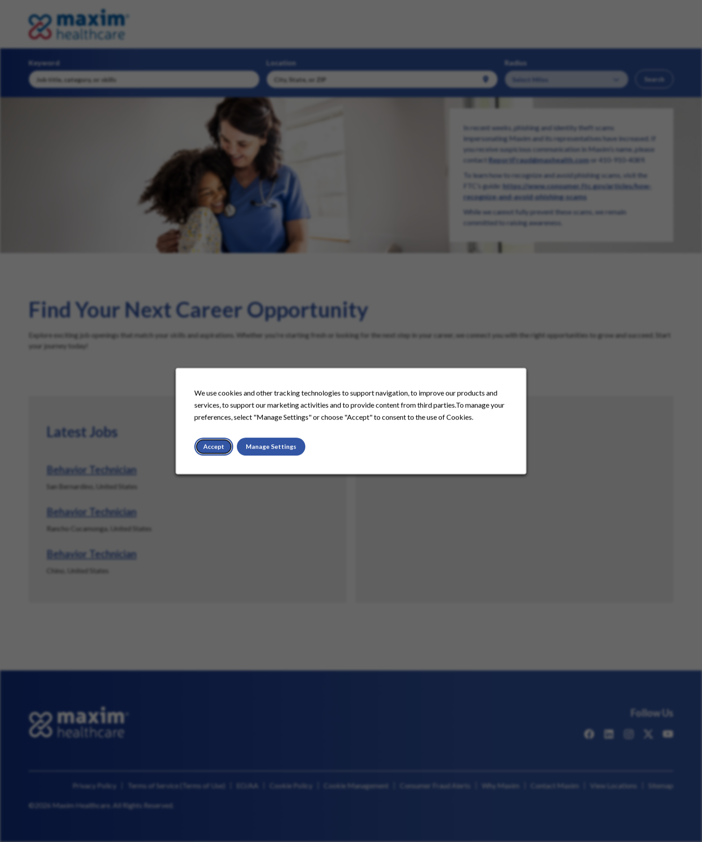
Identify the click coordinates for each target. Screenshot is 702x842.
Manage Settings (276, 450)
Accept (221, 450)
